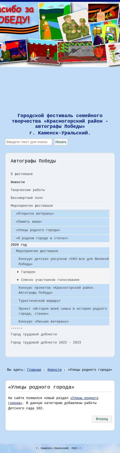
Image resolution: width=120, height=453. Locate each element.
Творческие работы (28, 190)
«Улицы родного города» (38, 230)
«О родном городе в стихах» (42, 238)
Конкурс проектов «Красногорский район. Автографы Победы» (57, 290)
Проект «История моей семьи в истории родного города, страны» (63, 311)
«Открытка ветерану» (35, 214)
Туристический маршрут (40, 301)
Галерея (28, 272)
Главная (34, 370)
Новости (18, 182)
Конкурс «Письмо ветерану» (44, 322)
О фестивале (22, 174)
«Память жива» (29, 222)
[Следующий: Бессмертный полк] (102, 419)
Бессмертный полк (27, 198)
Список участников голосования (50, 280)
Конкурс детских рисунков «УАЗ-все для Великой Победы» (64, 261)
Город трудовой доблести (34, 334)
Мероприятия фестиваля (32, 206)
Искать (61, 142)
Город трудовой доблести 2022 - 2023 (46, 343)
